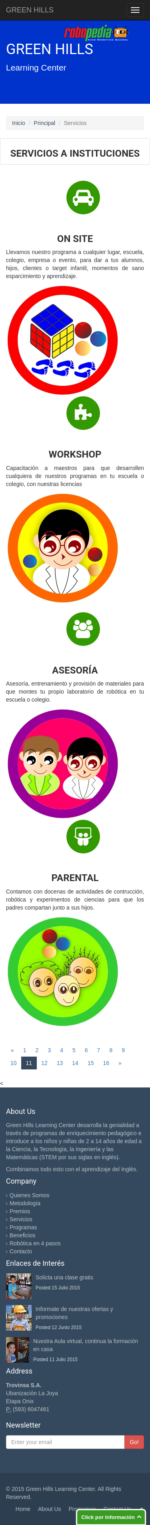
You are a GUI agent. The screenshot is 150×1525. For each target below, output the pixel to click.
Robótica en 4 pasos (35, 1243)
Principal (44, 123)
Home (23, 1509)
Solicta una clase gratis (64, 1277)
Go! (134, 1442)
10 (13, 1063)
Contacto (21, 1251)
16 (106, 1063)
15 (91, 1063)
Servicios (21, 1219)
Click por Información (108, 1517)
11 (29, 1063)
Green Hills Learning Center (60, 1489)
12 (44, 1063)
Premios (20, 1211)
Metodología (25, 1203)
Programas (23, 1227)
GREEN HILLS (30, 10)
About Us (49, 1509)
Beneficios (23, 1235)
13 (60, 1063)
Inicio (18, 123)
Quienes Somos (30, 1195)
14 (75, 1063)
